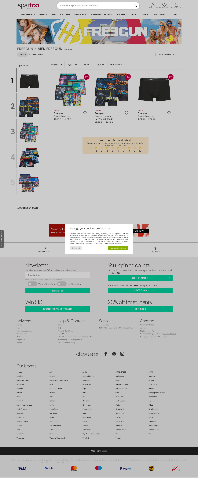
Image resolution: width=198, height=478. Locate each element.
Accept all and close (118, 248)
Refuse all (76, 248)
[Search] (135, 5)
